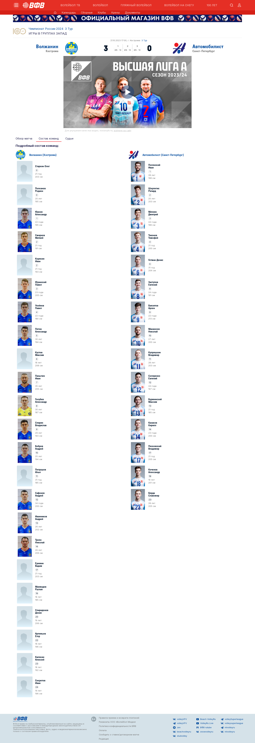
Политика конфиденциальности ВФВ (117, 726)
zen (177, 727)
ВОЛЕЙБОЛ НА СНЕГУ (179, 5)
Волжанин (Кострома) (43, 154)
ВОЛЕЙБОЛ (100, 5)
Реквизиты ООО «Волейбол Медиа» (117, 722)
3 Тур (69, 28)
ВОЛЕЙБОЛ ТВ (70, 5)
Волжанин (47, 46)
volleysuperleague (232, 723)
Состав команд (49, 138)
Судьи (69, 138)
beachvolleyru (182, 731)
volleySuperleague (232, 719)
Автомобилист (207, 46)
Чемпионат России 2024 (46, 28)
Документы (132, 12)
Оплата (103, 730)
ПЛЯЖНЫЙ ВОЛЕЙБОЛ (136, 5)
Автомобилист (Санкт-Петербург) (163, 154)
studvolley (180, 736)
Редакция (104, 739)
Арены (115, 12)
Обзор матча (24, 138)
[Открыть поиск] (231, 5)
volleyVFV (180, 719)
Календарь (69, 12)
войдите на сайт (122, 130)
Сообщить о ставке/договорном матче (119, 734)
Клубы (102, 12)
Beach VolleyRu (206, 719)
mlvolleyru (228, 727)
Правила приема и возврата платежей (119, 718)
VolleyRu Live (204, 723)
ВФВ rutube (204, 727)
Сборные (87, 12)
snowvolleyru (204, 731)
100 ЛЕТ (212, 5)
